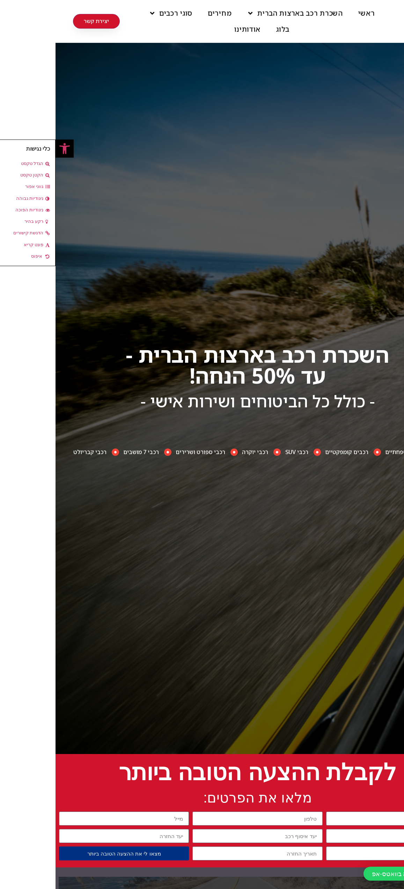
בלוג (227, 29)
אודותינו (192, 29)
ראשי (311, 13)
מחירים (164, 13)
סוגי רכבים (115, 13)
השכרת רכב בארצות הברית (239, 13)
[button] (9, 149)
